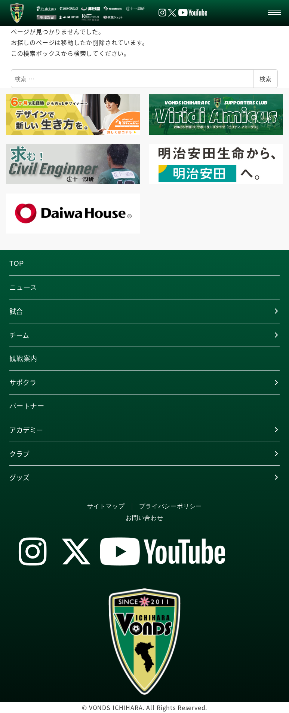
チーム (19, 335)
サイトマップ (106, 506)
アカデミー (26, 430)
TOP (16, 263)
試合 (16, 311)
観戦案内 (23, 358)
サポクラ (22, 382)
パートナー (26, 406)
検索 (265, 78)
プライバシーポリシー (170, 506)
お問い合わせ (144, 518)
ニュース (23, 287)
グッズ (19, 477)
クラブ (19, 453)
